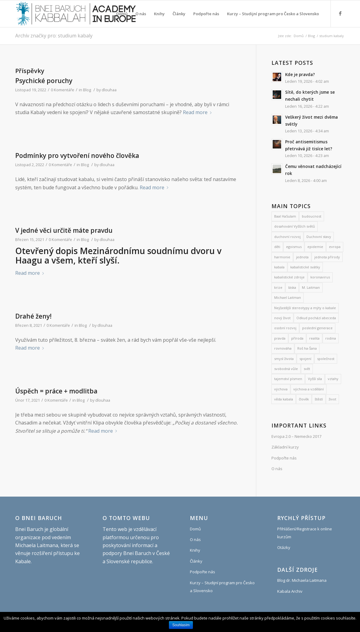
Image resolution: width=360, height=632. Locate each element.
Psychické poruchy (43, 80)
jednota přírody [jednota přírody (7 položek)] (327, 257)
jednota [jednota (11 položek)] (302, 257)
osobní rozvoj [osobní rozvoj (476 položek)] (285, 328)
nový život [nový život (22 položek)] (282, 318)
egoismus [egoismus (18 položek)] (294, 246)
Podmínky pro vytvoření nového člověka (77, 155)
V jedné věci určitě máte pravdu (64, 230)
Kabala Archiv (289, 591)
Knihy (195, 550)
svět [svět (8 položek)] (307, 368)
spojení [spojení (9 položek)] (305, 358)
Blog (311, 35)
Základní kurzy (285, 447)
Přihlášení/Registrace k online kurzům (304, 532)
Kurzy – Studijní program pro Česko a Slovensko (222, 586)
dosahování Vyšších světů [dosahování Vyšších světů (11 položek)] (294, 226)
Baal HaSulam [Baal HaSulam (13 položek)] (285, 216)
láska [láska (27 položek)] (292, 287)
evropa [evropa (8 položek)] (335, 246)
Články (196, 561)
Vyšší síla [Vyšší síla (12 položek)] (315, 378)
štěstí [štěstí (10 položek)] (319, 399)
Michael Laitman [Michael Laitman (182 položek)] (287, 297)
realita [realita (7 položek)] (314, 338)
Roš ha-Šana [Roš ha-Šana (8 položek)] (307, 348)
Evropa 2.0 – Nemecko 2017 (296, 436)
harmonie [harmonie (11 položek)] (282, 257)
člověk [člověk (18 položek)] (304, 399)
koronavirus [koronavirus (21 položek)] (320, 277)
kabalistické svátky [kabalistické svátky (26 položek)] (305, 267)
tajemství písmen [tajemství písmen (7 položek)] (288, 378)
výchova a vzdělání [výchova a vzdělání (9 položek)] (308, 389)
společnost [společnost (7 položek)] (325, 358)
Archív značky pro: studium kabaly (54, 35)
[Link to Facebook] (340, 13)
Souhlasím (181, 625)
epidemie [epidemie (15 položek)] (315, 246)
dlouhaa (109, 90)
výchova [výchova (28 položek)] (281, 389)
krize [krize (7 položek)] (278, 287)
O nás (276, 468)
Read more (198, 112)
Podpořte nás (284, 458)
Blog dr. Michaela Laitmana (302, 580)
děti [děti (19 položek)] (277, 246)
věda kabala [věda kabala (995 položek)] (283, 399)
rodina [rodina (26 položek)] (330, 338)
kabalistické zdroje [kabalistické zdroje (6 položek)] (289, 277)
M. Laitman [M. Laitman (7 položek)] (311, 287)
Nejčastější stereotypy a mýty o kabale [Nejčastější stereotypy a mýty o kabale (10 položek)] (305, 308)
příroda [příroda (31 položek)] (297, 338)
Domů (299, 35)
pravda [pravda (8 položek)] (279, 338)
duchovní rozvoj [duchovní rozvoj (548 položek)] (287, 236)
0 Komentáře (62, 90)
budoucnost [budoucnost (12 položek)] (311, 216)
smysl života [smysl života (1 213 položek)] (284, 358)
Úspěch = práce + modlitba (56, 391)
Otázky (283, 547)
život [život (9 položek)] (332, 399)
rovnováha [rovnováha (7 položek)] (283, 348)
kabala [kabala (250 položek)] (279, 267)
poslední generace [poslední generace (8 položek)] (317, 328)
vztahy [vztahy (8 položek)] (333, 378)
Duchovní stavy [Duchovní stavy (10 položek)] (318, 236)
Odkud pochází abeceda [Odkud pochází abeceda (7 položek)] (316, 318)
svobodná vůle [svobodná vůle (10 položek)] (286, 368)
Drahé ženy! (33, 316)
